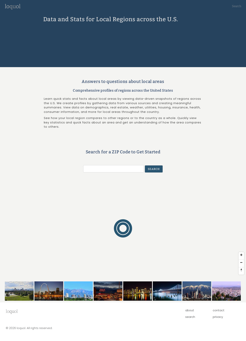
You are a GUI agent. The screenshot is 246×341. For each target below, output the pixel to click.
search (190, 317)
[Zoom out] (241, 262)
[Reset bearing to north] (241, 270)
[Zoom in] (241, 255)
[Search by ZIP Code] (113, 168)
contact (218, 310)
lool (12, 311)
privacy (218, 317)
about (189, 310)
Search (236, 6)
